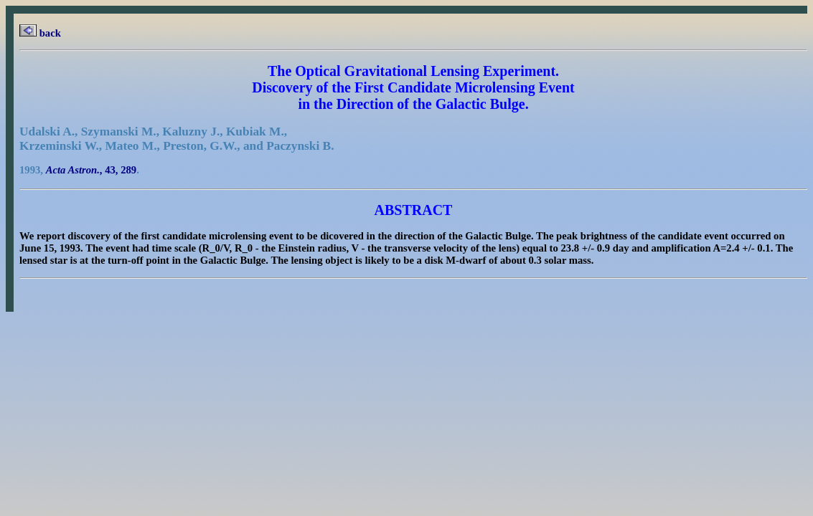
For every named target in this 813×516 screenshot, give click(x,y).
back (40, 33)
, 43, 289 (91, 170)
